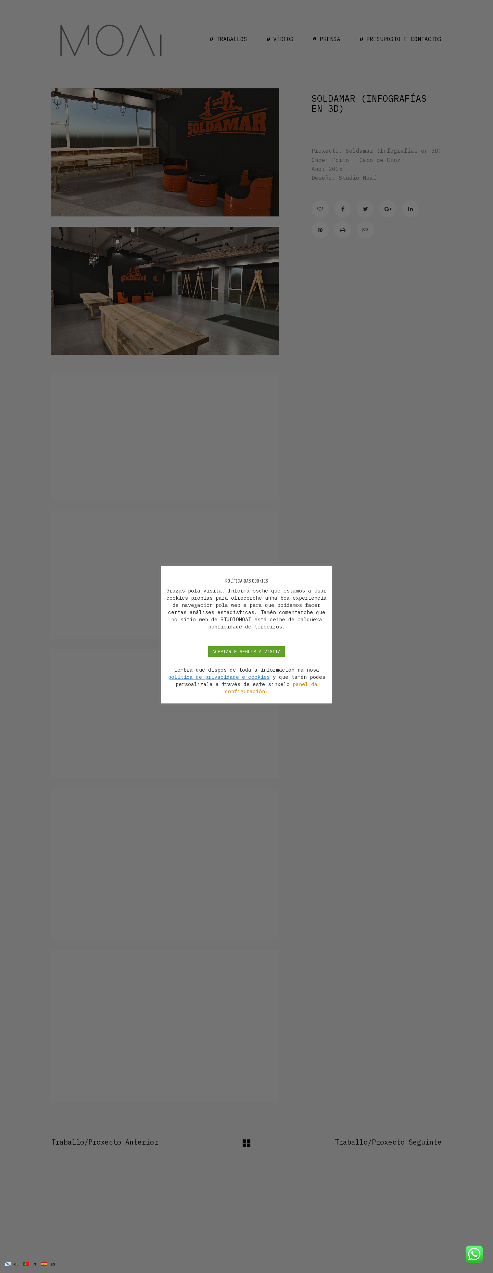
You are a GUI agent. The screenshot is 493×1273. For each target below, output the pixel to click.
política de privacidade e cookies (219, 677)
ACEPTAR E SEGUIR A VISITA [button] (246, 651)
